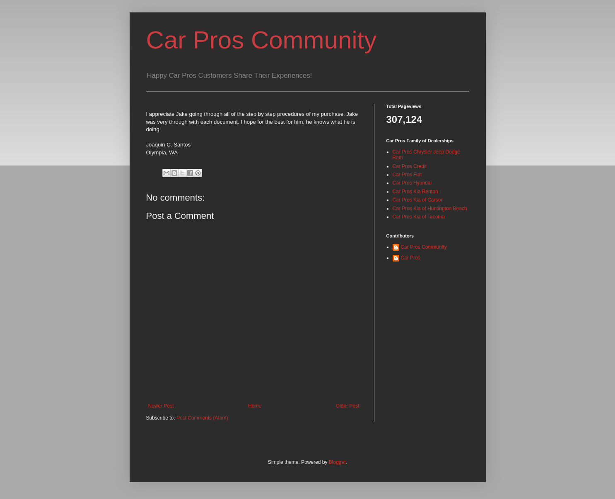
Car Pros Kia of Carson (418, 200)
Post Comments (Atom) (202, 418)
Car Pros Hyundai (412, 183)
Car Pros (410, 258)
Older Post (347, 406)
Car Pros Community (261, 40)
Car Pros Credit (410, 166)
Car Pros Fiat (407, 175)
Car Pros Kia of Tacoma (419, 217)
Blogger (337, 462)
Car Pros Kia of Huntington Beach (430, 208)
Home (254, 406)
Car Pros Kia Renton (415, 191)
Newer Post (161, 406)
